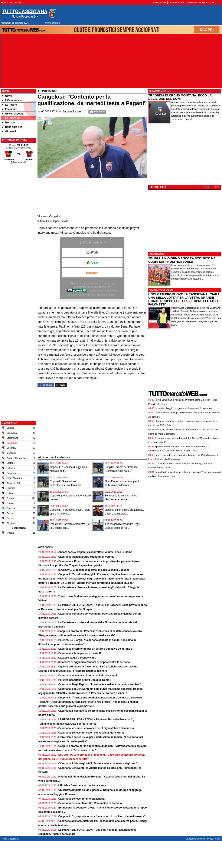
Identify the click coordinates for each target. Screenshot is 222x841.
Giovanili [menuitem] (9, 131)
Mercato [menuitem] (8, 122)
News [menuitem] (7, 95)
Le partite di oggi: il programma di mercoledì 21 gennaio (183, 408)
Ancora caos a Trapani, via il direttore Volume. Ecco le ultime (95, 552)
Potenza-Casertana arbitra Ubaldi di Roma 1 (84, 679)
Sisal (92, 262)
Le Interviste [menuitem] (11, 118)
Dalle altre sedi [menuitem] (12, 127)
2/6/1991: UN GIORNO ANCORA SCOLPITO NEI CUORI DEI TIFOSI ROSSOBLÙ (182, 260)
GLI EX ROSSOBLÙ (161, 289)
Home (6, 90)
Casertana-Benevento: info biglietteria (81, 798)
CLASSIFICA (9, 422)
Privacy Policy (213, 838)
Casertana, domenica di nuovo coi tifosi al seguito (88, 675)
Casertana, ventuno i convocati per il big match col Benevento (96, 728)
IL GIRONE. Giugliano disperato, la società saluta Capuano (94, 569)
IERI (217, 187)
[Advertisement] (18, 228)
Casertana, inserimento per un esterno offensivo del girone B (95, 648)
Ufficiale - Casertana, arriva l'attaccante (82, 785)
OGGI (206, 187)
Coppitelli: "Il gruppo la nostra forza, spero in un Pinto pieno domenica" (102, 816)
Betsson (92, 272)
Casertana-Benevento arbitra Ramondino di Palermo (90, 803)
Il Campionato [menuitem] (12, 100)
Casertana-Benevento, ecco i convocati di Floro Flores (91, 732)
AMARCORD (156, 253)
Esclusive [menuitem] (9, 109)
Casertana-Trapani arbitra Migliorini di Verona (86, 556)
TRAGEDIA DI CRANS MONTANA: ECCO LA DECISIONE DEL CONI (180, 97)
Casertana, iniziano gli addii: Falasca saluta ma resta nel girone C (98, 763)
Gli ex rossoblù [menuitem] (13, 113)
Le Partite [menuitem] (9, 104)
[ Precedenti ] (18, 162)
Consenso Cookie (195, 838)
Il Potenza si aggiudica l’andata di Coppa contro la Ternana (94, 662)
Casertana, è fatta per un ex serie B (79, 653)
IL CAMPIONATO (159, 90)
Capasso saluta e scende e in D (77, 657)
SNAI (92, 252)
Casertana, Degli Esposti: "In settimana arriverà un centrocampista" (99, 684)
